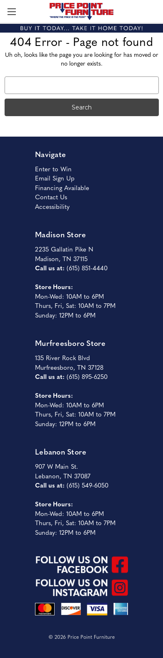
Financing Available (62, 187)
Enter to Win (53, 168)
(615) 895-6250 (87, 376)
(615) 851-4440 (87, 267)
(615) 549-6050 (87, 484)
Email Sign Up (55, 177)
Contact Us (51, 196)
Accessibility (52, 206)
